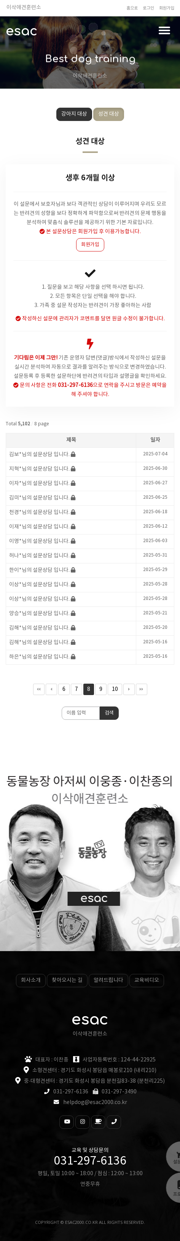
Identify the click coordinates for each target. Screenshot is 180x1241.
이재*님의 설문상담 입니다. (39, 527)
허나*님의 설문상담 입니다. (39, 556)
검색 (109, 713)
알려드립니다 (108, 980)
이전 (51, 689)
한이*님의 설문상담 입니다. (39, 570)
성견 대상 (108, 114)
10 (113, 688)
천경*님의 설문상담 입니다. (39, 512)
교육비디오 (146, 980)
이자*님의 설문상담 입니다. (39, 483)
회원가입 (166, 8)
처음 (39, 689)
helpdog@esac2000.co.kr (95, 1102)
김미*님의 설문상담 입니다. (39, 498)
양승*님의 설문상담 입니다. (39, 614)
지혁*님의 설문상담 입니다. (39, 469)
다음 (129, 689)
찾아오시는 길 (67, 980)
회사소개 (31, 980)
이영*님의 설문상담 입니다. (39, 541)
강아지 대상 (74, 114)
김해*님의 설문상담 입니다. (39, 628)
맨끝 (141, 689)
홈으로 (132, 8)
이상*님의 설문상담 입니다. (39, 585)
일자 (155, 440)
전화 (70, 385)
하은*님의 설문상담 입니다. (39, 657)
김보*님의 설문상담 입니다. (39, 455)
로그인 (148, 8)
